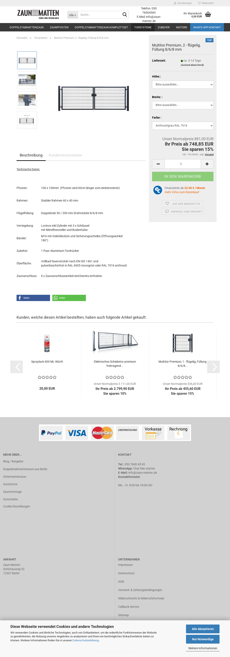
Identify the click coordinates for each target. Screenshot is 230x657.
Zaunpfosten (59, 27)
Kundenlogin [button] (183, 3)
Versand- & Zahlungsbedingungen (140, 590)
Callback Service (128, 606)
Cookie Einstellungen (16, 506)
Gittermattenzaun (14, 476)
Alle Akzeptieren (203, 629)
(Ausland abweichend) (192, 65)
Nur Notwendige (203, 639)
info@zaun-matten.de (142, 472)
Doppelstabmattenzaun (27, 27)
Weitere (181, 27)
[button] (33, 298)
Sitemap (123, 615)
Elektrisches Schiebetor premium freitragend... (115, 363)
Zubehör (164, 27)
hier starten (147, 468)
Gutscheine (10, 499)
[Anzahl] (183, 164)
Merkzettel (205, 3)
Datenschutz (126, 573)
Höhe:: (156, 76)
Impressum (125, 564)
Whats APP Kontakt (207, 27)
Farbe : (156, 117)
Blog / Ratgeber (13, 461)
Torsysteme (142, 27)
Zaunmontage (12, 491)
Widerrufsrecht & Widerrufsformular (141, 598)
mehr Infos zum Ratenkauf (182, 192)
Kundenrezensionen (65, 155)
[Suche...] (72, 14)
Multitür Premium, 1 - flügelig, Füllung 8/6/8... (183, 363)
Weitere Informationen (202, 648)
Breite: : (157, 97)
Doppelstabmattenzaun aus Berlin (25, 469)
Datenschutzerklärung (85, 640)
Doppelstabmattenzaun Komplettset (101, 27)
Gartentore (10, 484)
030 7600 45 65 (135, 464)
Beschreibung (31, 155)
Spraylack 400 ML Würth (47, 361)
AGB (121, 581)
